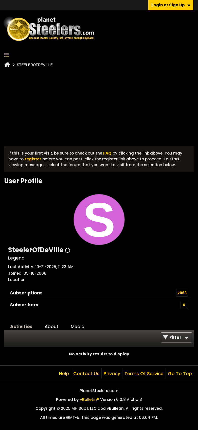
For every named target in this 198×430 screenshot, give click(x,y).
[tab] (21, 326)
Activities (21, 326)
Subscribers (24, 305)
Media (77, 326)
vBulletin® (89, 399)
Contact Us (86, 373)
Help (64, 373)
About (52, 326)
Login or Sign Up (170, 5)
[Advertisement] (99, 108)
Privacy (112, 373)
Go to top (180, 373)
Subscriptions (26, 293)
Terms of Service (144, 373)
